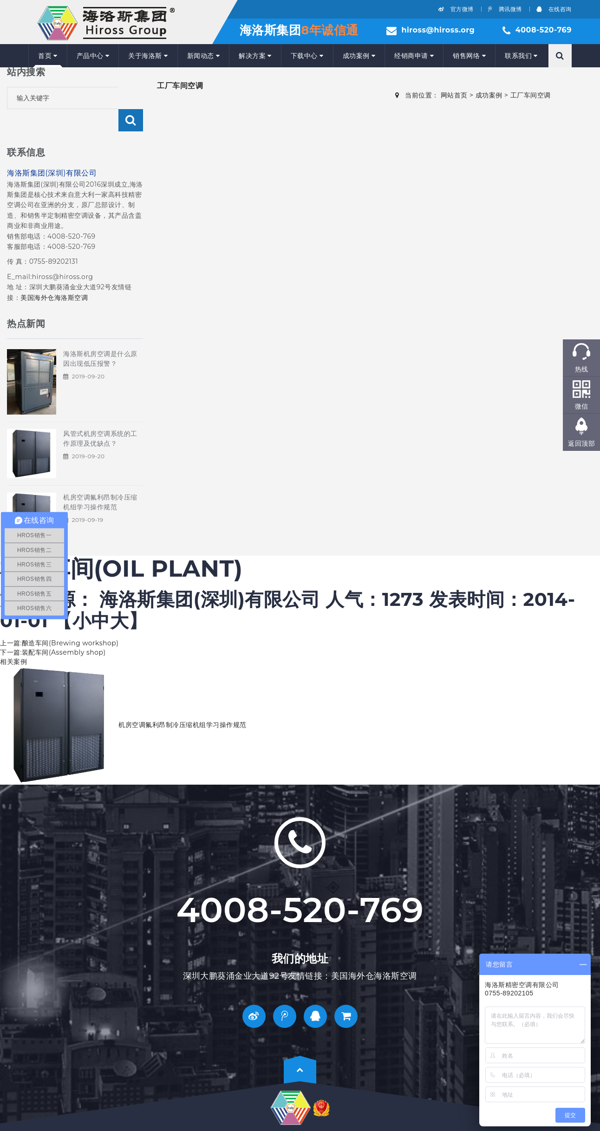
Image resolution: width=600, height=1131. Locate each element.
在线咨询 (554, 9)
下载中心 (307, 56)
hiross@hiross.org (438, 30)
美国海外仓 (37, 275)
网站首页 (454, 95)
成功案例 (359, 56)
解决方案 (255, 56)
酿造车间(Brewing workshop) (70, 621)
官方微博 (456, 9)
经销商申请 (414, 56)
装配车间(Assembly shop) (64, 630)
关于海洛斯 (148, 56)
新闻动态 (203, 56)
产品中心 (93, 56)
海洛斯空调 (71, 275)
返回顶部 (581, 443)
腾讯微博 (505, 9)
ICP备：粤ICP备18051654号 (72, 1112)
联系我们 (521, 56)
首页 (48, 56)
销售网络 (469, 56)
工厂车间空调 (530, 95)
